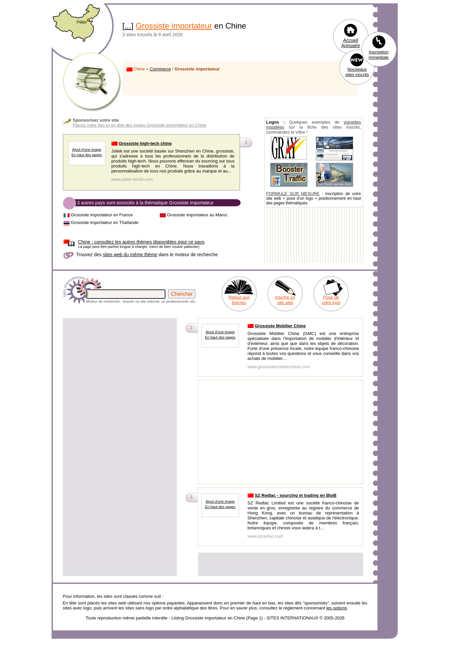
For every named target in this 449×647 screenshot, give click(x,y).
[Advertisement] (120, 365)
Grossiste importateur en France (101, 214)
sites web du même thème (130, 254)
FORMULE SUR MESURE (293, 193)
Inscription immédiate (379, 55)
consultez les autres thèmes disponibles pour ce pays (141, 242)
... (127, 25)
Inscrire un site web (285, 300)
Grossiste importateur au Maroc (197, 214)
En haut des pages (87, 155)
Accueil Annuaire (350, 43)
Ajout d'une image (87, 150)
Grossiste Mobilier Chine (280, 325)
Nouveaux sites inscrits (357, 72)
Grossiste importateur (174, 25)
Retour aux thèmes (239, 300)
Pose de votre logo (331, 300)
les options (336, 607)
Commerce (160, 68)
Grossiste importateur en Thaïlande (104, 222)
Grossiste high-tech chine (145, 143)
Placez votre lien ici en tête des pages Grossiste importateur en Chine (140, 125)
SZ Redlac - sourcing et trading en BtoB (296, 495)
